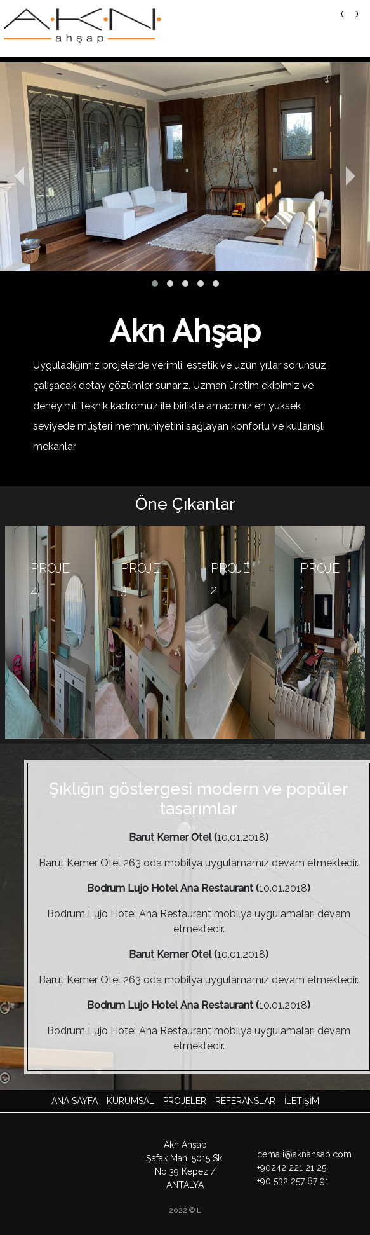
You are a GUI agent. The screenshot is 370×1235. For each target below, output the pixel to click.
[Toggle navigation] (349, 14)
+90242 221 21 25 (291, 1168)
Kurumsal (130, 1101)
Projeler (184, 1101)
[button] (154, 283)
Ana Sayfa (74, 1101)
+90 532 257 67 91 (293, 1181)
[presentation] (33, 176)
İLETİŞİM (301, 1101)
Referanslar (245, 1101)
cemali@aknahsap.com (304, 1154)
